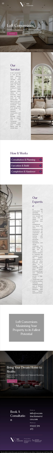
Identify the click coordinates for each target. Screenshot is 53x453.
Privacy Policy (27, 438)
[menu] (3, 3)
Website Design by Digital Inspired (27, 441)
